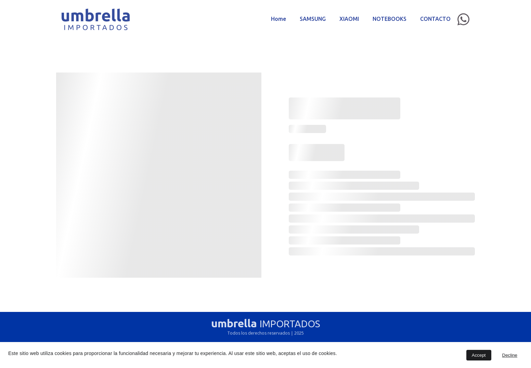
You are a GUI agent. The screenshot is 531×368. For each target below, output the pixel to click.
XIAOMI (349, 19)
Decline (509, 355)
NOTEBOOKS (389, 19)
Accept (479, 355)
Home (278, 19)
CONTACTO (435, 19)
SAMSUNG (313, 19)
